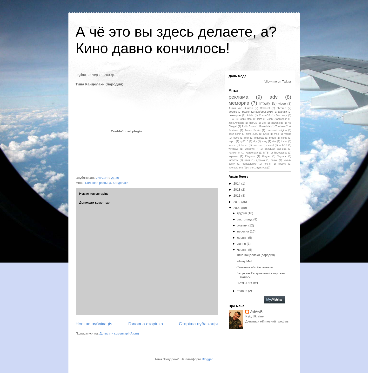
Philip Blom (248, 126)
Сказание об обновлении (254, 267)
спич (250, 167)
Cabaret (265, 107)
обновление (249, 163)
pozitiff (246, 111)
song (264, 141)
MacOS (253, 123)
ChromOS (264, 115)
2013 (237, 189)
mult (246, 137)
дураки (282, 111)
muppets (259, 137)
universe (257, 145)
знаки (274, 160)
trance (232, 145)
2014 (237, 183)
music (272, 137)
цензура (262, 167)
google (233, 111)
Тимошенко (280, 152)
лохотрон (235, 115)
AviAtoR (256, 311)
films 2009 (252, 134)
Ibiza (259, 119)
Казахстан (235, 152)
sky (255, 141)
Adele (250, 115)
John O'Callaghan (277, 119)
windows (233, 149)
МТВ (265, 152)
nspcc (232, 141)
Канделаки (120, 183)
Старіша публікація (198, 324)
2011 (237, 195)
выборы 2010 (264, 111)
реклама (238, 97)
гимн (247, 160)
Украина (233, 156)
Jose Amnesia (236, 123)
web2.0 (283, 145)
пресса (282, 163)
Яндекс (266, 156)
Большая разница (98, 183)
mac (276, 134)
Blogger (207, 359)
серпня (242, 237)
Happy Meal (245, 119)
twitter (244, 145)
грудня (242, 213)
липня (242, 243)
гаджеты (233, 160)
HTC (231, 119)
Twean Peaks (253, 130)
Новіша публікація (94, 324)
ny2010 (244, 141)
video (282, 103)
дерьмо (260, 160)
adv (273, 97)
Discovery (281, 115)
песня (267, 163)
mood (236, 137)
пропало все (236, 167)
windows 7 (251, 149)
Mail (263, 123)
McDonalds (277, 123)
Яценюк (281, 156)
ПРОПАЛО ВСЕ (247, 283)
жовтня (242, 225)
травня (242, 291)
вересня (243, 231)
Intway (264, 103)
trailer (284, 141)
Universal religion (277, 130)
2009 (237, 208)
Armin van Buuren (241, 107)
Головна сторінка (145, 324)
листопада (245, 219)
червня (242, 249)
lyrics (266, 134)
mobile (287, 134)
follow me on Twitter (277, 81)
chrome (281, 107)
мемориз (239, 103)
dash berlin (235, 134)
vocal (271, 145)
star (274, 141)
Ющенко (250, 156)
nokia (284, 137)
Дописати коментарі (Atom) (119, 333)
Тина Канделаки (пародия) (255, 255)
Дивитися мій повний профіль (266, 321)
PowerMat (265, 126)
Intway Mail (244, 261)
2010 (237, 202)
